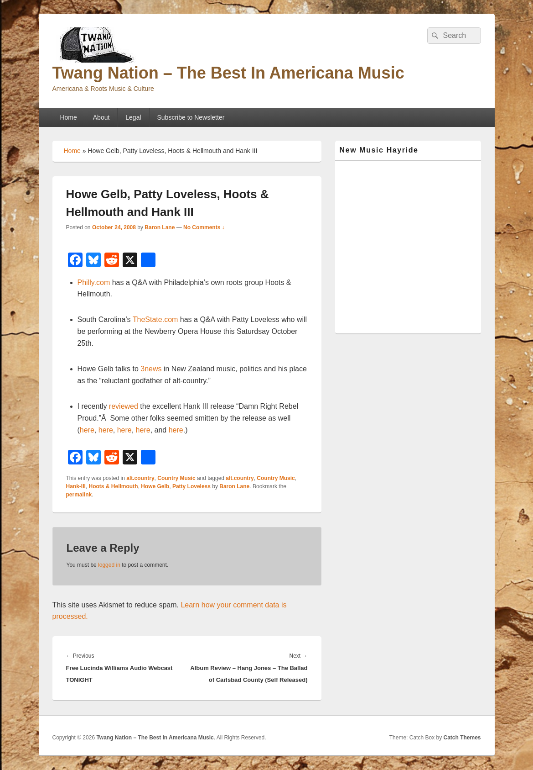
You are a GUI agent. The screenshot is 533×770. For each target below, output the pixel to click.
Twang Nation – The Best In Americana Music (228, 72)
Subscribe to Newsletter (191, 117)
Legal (133, 117)
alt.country (140, 478)
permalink (79, 494)
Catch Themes (462, 737)
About (101, 117)
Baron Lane (160, 227)
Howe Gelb (155, 486)
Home (68, 117)
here (87, 430)
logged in (109, 565)
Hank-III (76, 486)
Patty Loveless (191, 486)
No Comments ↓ (204, 227)
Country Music (176, 478)
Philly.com (94, 282)
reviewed (123, 406)
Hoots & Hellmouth (113, 486)
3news (150, 369)
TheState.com (155, 319)
